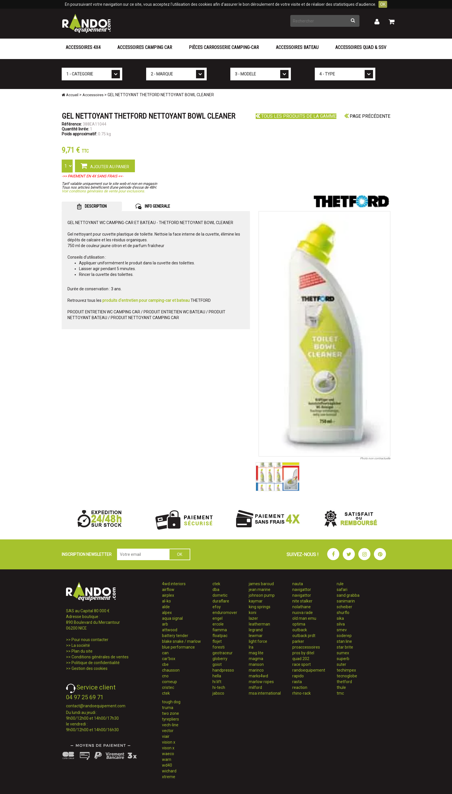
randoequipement (308, 670)
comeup (169, 681)
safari (342, 589)
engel (217, 618)
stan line (344, 641)
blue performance (178, 647)
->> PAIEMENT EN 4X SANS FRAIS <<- (92, 176)
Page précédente (367, 116)
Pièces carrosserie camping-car (224, 47)
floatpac (219, 635)
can (165, 653)
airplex (168, 595)
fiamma (219, 630)
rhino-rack (301, 693)
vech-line (170, 725)
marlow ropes (261, 681)
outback (299, 630)
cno (165, 676)
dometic (219, 595)
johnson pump (262, 595)
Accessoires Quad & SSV (360, 47)
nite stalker (302, 601)
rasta (297, 681)
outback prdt (303, 635)
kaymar (256, 601)
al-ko (166, 601)
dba (215, 589)
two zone (170, 713)
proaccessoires (306, 647)
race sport (301, 664)
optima (298, 624)
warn (166, 759)
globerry (219, 658)
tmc (340, 693)
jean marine (259, 589)
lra (251, 647)
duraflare (220, 601)
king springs (259, 606)
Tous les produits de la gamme (296, 116)
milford (255, 687)
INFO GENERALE (152, 206)
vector (168, 730)
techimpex (346, 670)
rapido (298, 676)
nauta (297, 583)
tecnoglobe (347, 676)
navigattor (301, 589)
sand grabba (348, 595)
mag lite (256, 653)
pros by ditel (303, 653)
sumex (343, 653)
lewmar (256, 635)
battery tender (175, 635)
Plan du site (82, 651)
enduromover (224, 612)
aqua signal (172, 618)
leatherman (259, 624)
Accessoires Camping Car (144, 47)
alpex (167, 612)
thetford (344, 681)
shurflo (343, 612)
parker (298, 641)
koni (252, 612)
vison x (168, 748)
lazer (253, 618)
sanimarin (346, 601)
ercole (218, 624)
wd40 (167, 765)
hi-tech (218, 687)
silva (341, 624)
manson (256, 664)
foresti (218, 647)
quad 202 (300, 658)
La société (80, 645)
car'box (168, 658)
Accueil (70, 95)
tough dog (171, 702)
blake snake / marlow (181, 641)
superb (343, 658)
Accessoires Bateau (297, 47)
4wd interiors (174, 583)
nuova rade (302, 612)
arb (165, 624)
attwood (169, 630)
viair (166, 736)
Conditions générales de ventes (100, 657)
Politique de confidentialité (95, 662)
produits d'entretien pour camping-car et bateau (146, 300)
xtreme (168, 776)
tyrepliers (170, 719)
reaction (299, 687)
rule (340, 583)
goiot (217, 664)
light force (258, 641)
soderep (344, 635)
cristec (168, 687)
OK (382, 4)
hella (216, 676)
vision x (168, 742)
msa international (265, 693)
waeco (168, 753)
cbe (165, 664)
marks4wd (258, 676)
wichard (169, 771)
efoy (216, 606)
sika (340, 618)
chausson (171, 670)
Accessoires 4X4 (83, 47)
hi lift (216, 681)
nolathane (301, 606)
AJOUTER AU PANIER (105, 165)
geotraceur (222, 653)
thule (341, 687)
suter (341, 664)
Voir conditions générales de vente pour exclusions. (103, 191)
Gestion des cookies (89, 668)
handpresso (223, 670)
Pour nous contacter (89, 639)
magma (256, 658)
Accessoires (92, 95)
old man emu (304, 618)
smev (342, 630)
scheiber (344, 606)
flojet (217, 641)
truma (167, 707)
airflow (168, 589)
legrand (256, 630)
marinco (256, 670)
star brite (345, 647)
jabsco (218, 693)
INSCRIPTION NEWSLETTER (87, 554)
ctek (166, 693)
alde (166, 606)
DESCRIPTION (92, 206)
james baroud (261, 583)
